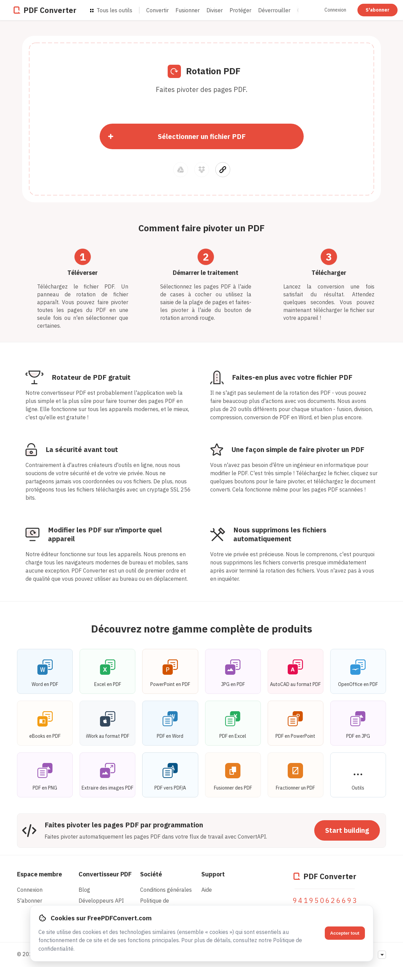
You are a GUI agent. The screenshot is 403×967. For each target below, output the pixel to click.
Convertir (157, 10)
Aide (206, 889)
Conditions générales (166, 889)
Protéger (240, 10)
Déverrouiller (274, 10)
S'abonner (377, 10)
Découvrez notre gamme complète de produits (201, 628)
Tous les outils (111, 10)
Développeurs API (101, 900)
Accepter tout (344, 933)
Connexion (335, 10)
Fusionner (187, 10)
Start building (347, 830)
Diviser (214, 10)
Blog (84, 889)
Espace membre (39, 874)
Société (151, 874)
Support (213, 874)
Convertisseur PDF (105, 874)
